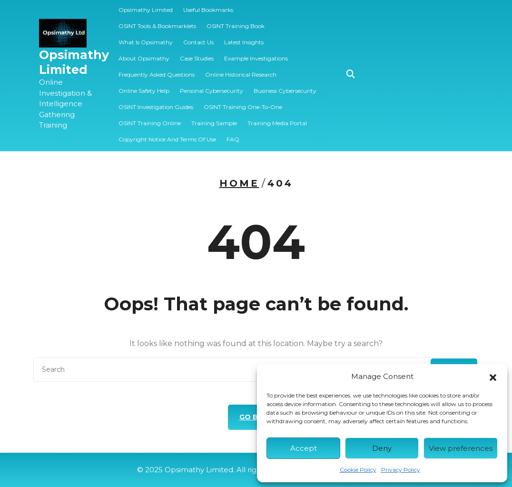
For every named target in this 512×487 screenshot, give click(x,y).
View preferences (460, 448)
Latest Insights (244, 36)
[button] (493, 376)
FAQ (232, 133)
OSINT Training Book (236, 19)
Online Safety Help (143, 84)
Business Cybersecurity (285, 84)
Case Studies (197, 52)
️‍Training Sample (214, 116)
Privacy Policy (400, 469)
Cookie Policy (358, 469)
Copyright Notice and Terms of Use (167, 133)
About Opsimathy (143, 52)
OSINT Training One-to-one (243, 100)
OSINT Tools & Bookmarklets (157, 19)
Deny (382, 448)
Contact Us (198, 36)
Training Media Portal (277, 116)
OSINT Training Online (149, 116)
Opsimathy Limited (74, 55)
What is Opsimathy (145, 36)
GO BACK (256, 417)
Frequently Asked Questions (156, 68)
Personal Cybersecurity (211, 84)
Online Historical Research (240, 68)
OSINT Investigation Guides (155, 100)
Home (239, 183)
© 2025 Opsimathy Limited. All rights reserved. (256, 469)
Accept (303, 448)
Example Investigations (256, 52)
